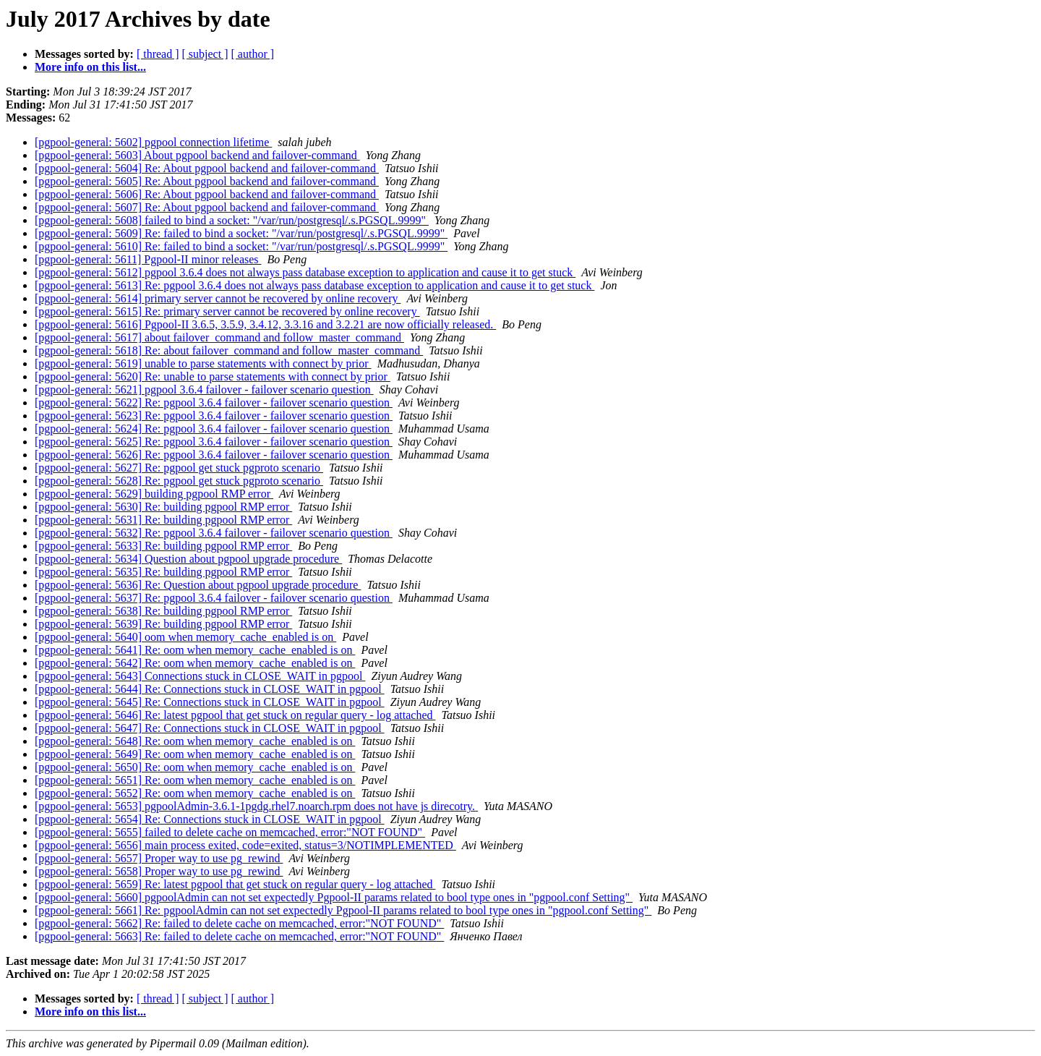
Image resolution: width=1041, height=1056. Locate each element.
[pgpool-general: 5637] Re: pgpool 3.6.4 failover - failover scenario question (214, 598)
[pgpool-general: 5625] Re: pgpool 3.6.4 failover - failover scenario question (214, 441)
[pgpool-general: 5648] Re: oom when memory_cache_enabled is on (195, 741)
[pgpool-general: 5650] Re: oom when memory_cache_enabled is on (195, 767)
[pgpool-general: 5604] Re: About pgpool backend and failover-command (207, 168)
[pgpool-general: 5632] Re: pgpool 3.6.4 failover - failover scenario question (214, 533)
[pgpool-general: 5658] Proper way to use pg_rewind (159, 871)
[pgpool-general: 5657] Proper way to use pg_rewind (159, 858)
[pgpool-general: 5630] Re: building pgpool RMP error (163, 507)
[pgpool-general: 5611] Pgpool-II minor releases (148, 259)
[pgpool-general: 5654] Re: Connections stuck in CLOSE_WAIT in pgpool (210, 819)
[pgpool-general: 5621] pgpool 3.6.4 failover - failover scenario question (204, 389)
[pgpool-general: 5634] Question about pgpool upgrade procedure (188, 559)
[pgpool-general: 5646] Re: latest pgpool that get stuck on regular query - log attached (235, 715)
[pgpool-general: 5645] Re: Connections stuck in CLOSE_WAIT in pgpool (210, 702)
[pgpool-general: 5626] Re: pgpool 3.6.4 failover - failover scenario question (214, 454)
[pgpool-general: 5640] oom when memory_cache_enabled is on (185, 637)
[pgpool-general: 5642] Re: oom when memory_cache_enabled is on (195, 663)
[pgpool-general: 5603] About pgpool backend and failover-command (197, 155)
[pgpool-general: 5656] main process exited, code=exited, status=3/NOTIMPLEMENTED (245, 845)
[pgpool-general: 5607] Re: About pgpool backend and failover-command (207, 207)
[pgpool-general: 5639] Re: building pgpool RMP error (163, 624)
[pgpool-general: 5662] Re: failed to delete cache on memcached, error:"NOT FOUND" (239, 923)
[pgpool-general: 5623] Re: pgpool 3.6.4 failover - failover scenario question (214, 415)
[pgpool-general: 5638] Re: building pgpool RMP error (163, 611)
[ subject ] (205, 54)
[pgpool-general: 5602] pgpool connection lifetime (153, 142)
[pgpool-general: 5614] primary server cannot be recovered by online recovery (217, 298)
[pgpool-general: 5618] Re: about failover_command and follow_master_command (229, 350)
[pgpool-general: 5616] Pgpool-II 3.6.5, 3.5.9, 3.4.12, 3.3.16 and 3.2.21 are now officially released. (265, 324)
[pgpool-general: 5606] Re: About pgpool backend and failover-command (207, 194)
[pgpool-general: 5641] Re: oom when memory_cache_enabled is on (195, 650)
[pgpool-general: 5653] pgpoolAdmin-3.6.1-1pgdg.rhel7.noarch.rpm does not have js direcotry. (256, 806)
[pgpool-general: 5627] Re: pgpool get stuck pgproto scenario (179, 467)
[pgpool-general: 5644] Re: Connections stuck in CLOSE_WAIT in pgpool (210, 689)
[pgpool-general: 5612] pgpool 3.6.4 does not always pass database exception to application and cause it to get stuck (305, 272)
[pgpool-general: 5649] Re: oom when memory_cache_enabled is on (195, 754)
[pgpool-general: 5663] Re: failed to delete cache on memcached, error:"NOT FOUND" (239, 936)
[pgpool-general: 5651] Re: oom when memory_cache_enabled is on (195, 780)
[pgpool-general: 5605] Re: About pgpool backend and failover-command (207, 181)
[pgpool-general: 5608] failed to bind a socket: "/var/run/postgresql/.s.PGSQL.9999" (232, 220)
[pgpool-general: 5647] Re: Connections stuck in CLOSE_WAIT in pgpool (210, 728)
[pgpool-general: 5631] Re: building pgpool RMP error (163, 520)
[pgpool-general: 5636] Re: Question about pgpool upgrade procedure (198, 585)
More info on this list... (90, 67)
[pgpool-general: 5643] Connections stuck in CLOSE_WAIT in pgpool (200, 676)
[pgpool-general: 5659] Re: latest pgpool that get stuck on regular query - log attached (235, 884)
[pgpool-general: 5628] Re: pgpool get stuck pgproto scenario (179, 480)
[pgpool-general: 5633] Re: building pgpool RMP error (163, 546)
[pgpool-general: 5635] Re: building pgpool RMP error (163, 572)
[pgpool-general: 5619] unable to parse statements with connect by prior (203, 363)
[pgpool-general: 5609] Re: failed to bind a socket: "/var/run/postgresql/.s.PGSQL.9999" (241, 233)
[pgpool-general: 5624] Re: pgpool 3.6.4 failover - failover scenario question (214, 428)
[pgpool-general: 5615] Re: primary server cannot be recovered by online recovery (227, 311)
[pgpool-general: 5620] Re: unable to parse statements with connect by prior (212, 376)
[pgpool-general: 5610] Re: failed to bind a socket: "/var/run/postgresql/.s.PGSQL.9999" (241, 246)
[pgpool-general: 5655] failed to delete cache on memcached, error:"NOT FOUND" (230, 832)
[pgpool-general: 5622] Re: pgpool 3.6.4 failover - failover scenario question (214, 402)
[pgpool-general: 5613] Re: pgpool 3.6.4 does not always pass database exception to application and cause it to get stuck (314, 285)
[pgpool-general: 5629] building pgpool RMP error (154, 493)
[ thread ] (158, 54)
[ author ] (253, 54)
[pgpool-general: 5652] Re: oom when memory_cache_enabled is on (195, 793)
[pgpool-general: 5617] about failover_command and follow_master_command (219, 337)
